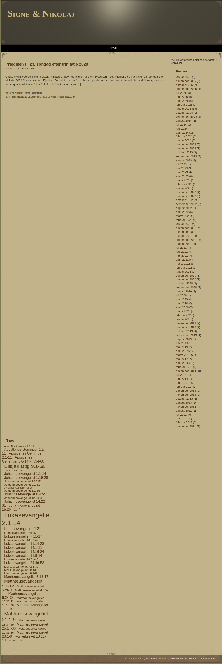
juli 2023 (181, 164)
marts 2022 (183, 216)
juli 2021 (181, 247)
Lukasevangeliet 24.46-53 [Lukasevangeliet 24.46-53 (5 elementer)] (24, 563)
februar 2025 (184, 104)
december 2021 (186, 227)
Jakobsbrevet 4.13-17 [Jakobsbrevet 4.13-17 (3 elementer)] (15, 470)
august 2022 (184, 208)
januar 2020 (183, 319)
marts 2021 (183, 263)
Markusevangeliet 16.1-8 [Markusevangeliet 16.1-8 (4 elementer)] (20, 573)
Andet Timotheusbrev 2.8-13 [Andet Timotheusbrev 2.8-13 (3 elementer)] (19, 446)
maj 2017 (182, 359)
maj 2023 (182, 172)
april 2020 (182, 307)
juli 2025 (181, 92)
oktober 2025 (184, 85)
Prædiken (19, 93)
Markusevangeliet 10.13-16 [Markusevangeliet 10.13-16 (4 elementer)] (22, 570)
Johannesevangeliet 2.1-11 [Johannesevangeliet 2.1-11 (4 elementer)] (22, 484)
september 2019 (186, 335)
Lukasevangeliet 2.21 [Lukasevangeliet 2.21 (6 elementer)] (22, 529)
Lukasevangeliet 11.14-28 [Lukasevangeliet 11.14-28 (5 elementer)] (24, 543)
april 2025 (182, 100)
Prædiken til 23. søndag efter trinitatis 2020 (46, 64)
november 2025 (186, 81)
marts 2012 (183, 418)
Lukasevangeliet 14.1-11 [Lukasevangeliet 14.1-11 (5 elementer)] (23, 547)
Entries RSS (191, 658)
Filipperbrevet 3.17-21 (20, 97)
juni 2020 (182, 299)
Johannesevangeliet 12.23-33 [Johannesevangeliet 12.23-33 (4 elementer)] (23, 498)
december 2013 (186, 390)
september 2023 (186, 156)
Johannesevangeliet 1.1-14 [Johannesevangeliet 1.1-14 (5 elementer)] (25, 474)
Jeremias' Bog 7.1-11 (40, 97)
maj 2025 (182, 96)
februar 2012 (184, 422)
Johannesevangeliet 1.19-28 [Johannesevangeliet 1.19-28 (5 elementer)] (26, 478)
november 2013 (186, 394)
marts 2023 (183, 180)
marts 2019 (183, 355)
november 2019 (186, 327)
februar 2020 (184, 315)
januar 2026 (183, 77)
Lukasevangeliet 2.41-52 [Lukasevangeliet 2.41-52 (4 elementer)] (20, 532)
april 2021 (182, 259)
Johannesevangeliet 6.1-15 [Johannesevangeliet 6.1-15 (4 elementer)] (22, 490)
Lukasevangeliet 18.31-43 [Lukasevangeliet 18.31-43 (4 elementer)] (21, 559)
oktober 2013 (184, 398)
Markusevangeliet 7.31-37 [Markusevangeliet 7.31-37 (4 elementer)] (21, 566)
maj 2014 (182, 378)
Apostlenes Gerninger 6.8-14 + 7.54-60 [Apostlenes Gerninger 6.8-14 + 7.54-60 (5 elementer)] (23, 459)
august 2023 (184, 160)
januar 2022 (183, 224)
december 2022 (186, 192)
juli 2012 (181, 414)
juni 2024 (182, 128)
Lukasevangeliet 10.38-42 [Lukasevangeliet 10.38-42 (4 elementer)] (21, 540)
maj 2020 (182, 303)
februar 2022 (184, 220)
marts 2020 (183, 311)
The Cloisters (176, 658)
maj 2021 (182, 255)
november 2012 (186, 406)
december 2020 (186, 275)
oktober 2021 (184, 235)
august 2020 (184, 291)
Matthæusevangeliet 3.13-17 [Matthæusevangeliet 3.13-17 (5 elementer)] (26, 577)
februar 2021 (184, 267)
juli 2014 (181, 374)
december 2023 (186, 144)
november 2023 (186, 148)
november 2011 (186, 426)
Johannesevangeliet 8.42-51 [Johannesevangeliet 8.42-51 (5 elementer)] (26, 494)
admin (8, 68)
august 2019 (184, 339)
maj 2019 (182, 347)
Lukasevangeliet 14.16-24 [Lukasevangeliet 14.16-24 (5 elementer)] (24, 551)
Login (113, 48)
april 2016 (182, 363)
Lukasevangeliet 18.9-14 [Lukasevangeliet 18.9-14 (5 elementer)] (23, 555)
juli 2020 (181, 295)
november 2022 (186, 196)
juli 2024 (181, 124)
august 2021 (184, 243)
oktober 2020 (184, 283)
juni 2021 (182, 251)
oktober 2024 (184, 112)
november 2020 (186, 279)
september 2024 (186, 116)
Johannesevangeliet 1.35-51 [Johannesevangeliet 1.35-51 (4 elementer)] (23, 481)
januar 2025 (183, 108)
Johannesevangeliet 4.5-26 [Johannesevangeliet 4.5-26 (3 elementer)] (18, 487)
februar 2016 (184, 367)
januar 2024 (183, 140)
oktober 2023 (184, 152)
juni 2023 (182, 168)
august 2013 (184, 402)
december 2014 (186, 370)
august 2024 (184, 120)
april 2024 (182, 132)
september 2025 (186, 88)
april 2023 (182, 176)
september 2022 (186, 204)
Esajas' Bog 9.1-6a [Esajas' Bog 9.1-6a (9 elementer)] (24, 466)
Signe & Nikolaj (41, 13)
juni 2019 (182, 343)
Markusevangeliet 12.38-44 (63, 97)
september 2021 (186, 239)
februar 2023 (184, 184)
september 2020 (186, 287)
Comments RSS (207, 658)
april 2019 (182, 351)
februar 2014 (184, 386)
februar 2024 (184, 136)
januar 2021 (183, 271)
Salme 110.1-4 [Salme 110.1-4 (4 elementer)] (18, 640)
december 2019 (186, 323)
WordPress (151, 658)
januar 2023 (183, 188)
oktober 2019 (184, 331)
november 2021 (186, 231)
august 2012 (184, 410)
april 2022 (182, 212)
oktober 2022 (184, 200)
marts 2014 (183, 382)
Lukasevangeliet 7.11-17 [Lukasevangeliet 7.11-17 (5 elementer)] (23, 536)
